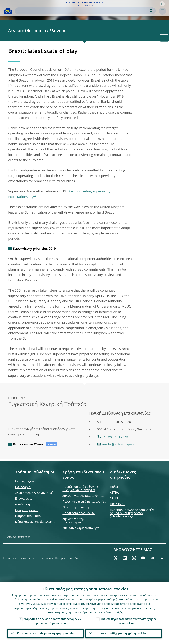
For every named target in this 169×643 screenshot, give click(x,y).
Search (151, 11)
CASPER (115, 498)
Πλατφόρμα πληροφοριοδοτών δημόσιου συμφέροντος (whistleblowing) (132, 513)
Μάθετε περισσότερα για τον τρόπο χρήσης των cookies (128, 621)
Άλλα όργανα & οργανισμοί (34, 493)
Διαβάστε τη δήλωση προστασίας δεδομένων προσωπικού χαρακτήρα (52, 621)
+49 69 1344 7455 (115, 436)
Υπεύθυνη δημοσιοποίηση (80, 528)
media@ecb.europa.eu (119, 444)
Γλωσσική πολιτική (75, 507)
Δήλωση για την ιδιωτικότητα (83, 496)
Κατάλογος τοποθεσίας (18, 536)
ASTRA (114, 492)
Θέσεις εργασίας (26, 481)
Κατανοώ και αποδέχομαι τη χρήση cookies (45, 633)
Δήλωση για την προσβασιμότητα (74, 520)
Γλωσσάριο (23, 487)
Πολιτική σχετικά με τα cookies (84, 501)
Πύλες (114, 487)
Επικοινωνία (23, 498)
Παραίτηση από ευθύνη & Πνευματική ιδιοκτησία (80, 488)
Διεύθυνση (22, 504)
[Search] (83, 11)
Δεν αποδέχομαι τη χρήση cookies (123, 633)
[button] (162, 3)
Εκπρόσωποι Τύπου (28, 444)
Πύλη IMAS (117, 504)
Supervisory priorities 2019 (34, 248)
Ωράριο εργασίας (27, 510)
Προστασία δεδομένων (78, 513)
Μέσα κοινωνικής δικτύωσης (35, 522)
